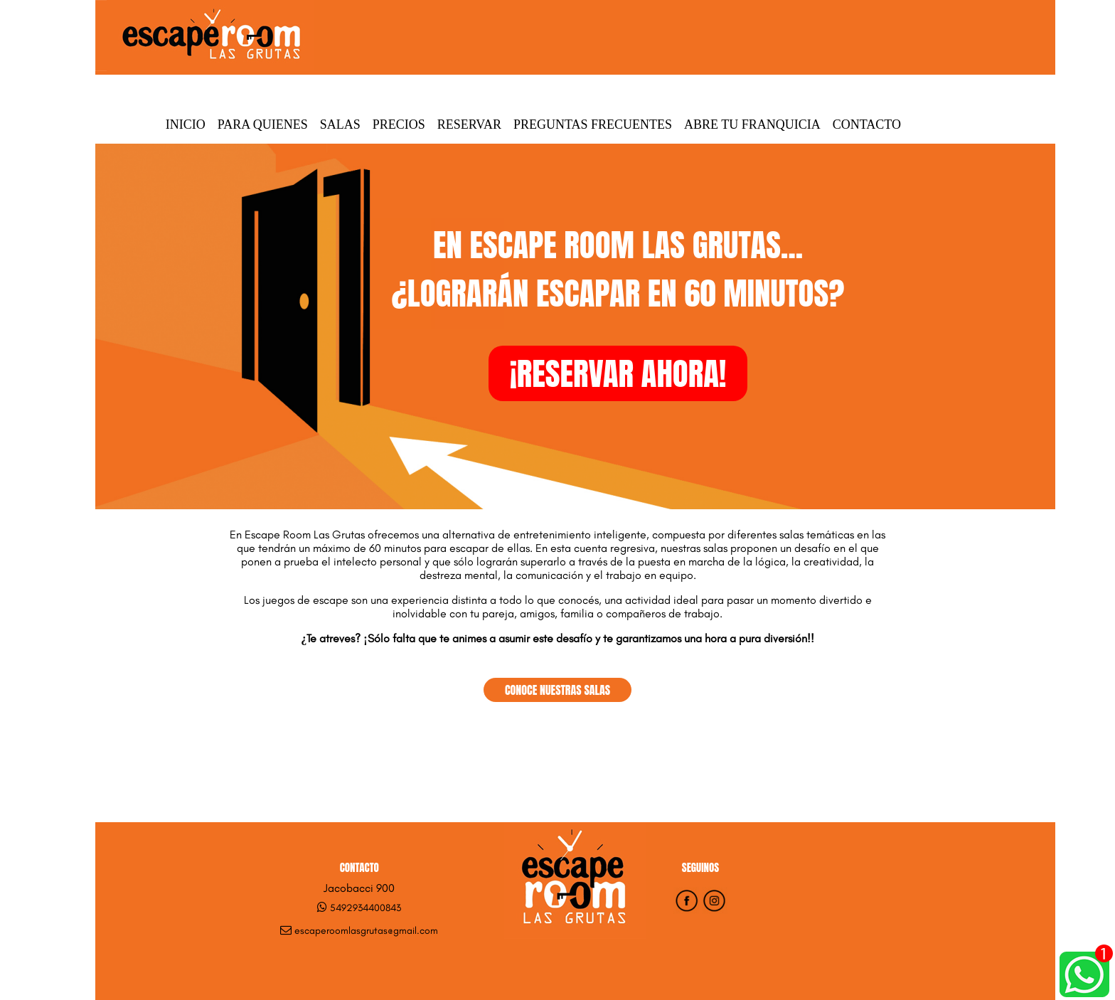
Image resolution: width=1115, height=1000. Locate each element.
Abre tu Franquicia (752, 124)
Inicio (186, 124)
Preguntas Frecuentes (592, 124)
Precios (399, 124)
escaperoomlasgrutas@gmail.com (366, 931)
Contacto (867, 124)
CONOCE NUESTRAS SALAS (557, 689)
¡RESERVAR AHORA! (618, 373)
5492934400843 (365, 908)
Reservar (469, 124)
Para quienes (263, 124)
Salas (340, 124)
